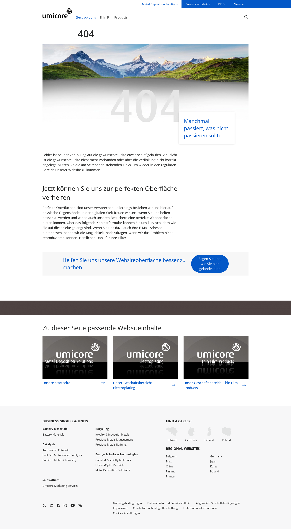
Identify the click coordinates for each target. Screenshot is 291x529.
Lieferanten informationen (200, 508)
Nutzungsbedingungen (127, 503)
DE (220, 4)
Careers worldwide (198, 4)
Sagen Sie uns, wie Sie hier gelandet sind (210, 263)
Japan (213, 461)
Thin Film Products (113, 17)
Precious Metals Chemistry (59, 460)
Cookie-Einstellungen (126, 513)
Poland (226, 434)
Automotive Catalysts (55, 450)
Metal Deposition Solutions (112, 470)
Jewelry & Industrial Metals (112, 434)
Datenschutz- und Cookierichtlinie (168, 503)
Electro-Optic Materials (109, 465)
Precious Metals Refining (111, 444)
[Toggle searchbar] (246, 16)
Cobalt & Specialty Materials (113, 460)
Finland (209, 434)
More (237, 4)
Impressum (120, 508)
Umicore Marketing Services (60, 485)
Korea (214, 466)
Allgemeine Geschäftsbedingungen (218, 503)
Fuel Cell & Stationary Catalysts (62, 455)
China (169, 466)
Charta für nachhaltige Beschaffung (155, 508)
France (170, 476)
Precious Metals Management (114, 439)
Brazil (169, 461)
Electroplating (86, 17)
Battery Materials (53, 434)
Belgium (172, 434)
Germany (191, 434)
